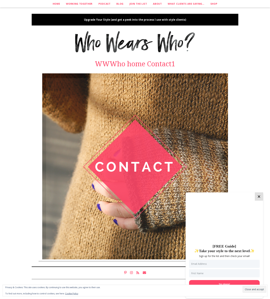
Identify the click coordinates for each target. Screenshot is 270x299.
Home (56, 3)
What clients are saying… (186, 3)
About (157, 3)
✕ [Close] (259, 196)
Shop (213, 3)
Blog (119, 3)
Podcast (104, 3)
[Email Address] (224, 264)
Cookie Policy (71, 293)
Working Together (79, 3)
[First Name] (224, 273)
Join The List (138, 3)
